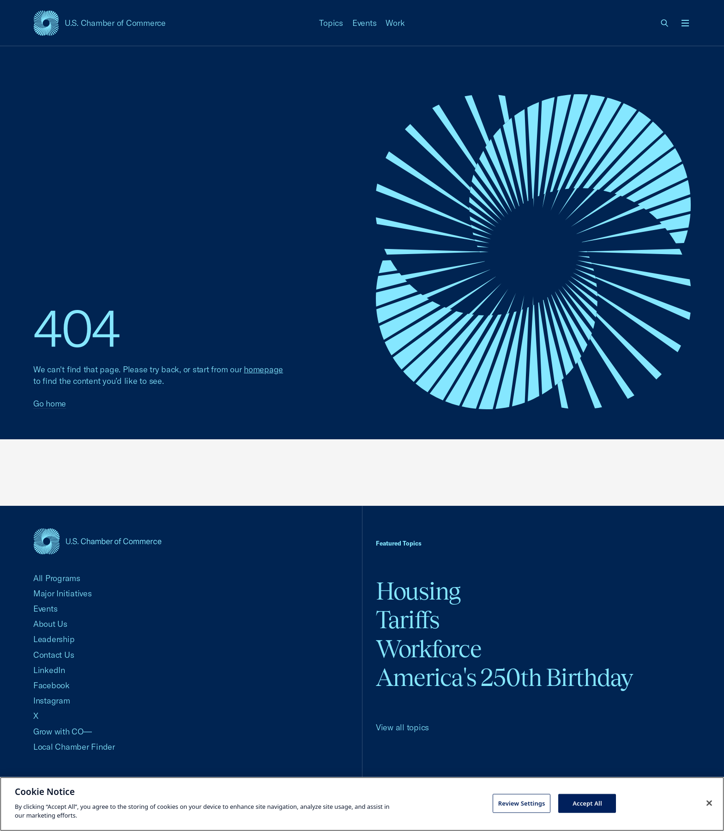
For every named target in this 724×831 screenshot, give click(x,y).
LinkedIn (49, 670)
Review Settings (521, 803)
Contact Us (53, 654)
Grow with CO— (62, 731)
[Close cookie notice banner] (709, 803)
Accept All (587, 803)
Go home (49, 403)
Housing (418, 591)
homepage (263, 369)
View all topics (402, 727)
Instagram (51, 700)
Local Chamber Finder (74, 746)
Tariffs (408, 620)
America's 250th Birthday (504, 677)
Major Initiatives (62, 593)
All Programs (56, 578)
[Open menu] (685, 23)
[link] (664, 23)
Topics (331, 23)
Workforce (428, 649)
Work (395, 23)
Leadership (53, 639)
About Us (50, 624)
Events (364, 23)
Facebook (51, 685)
